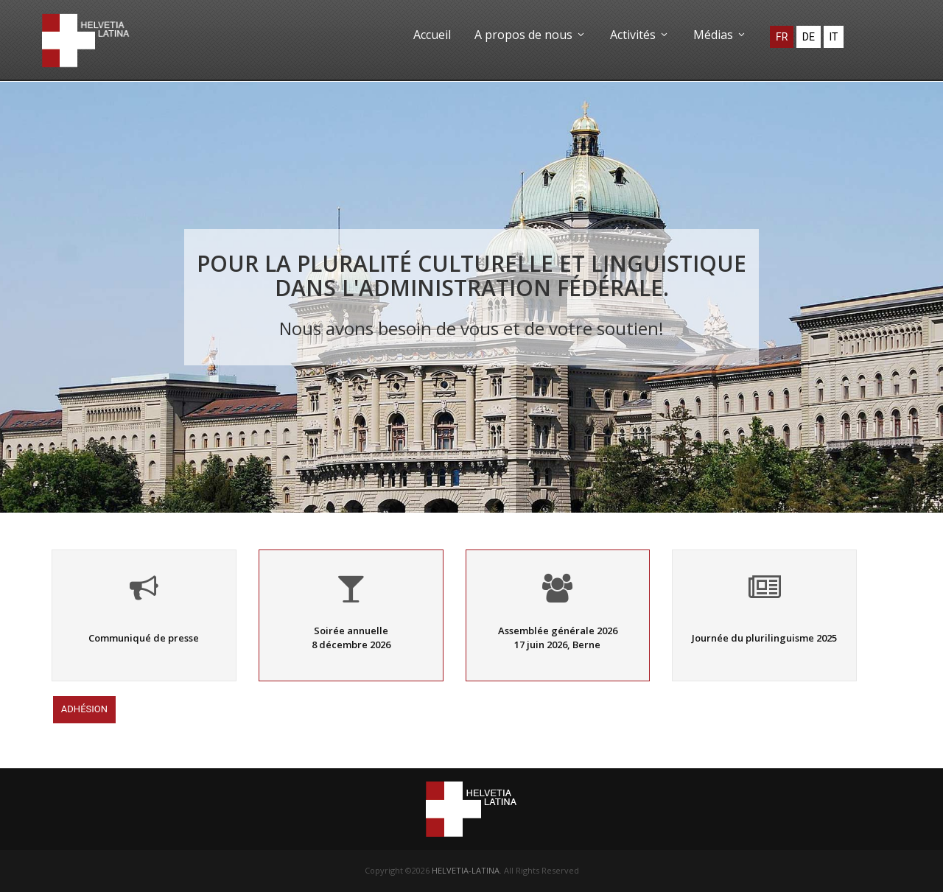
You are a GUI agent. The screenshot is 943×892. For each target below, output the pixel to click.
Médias (720, 35)
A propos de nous (530, 35)
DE (808, 37)
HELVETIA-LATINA (465, 870)
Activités (640, 35)
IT (834, 37)
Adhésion (84, 710)
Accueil (432, 35)
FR (782, 37)
